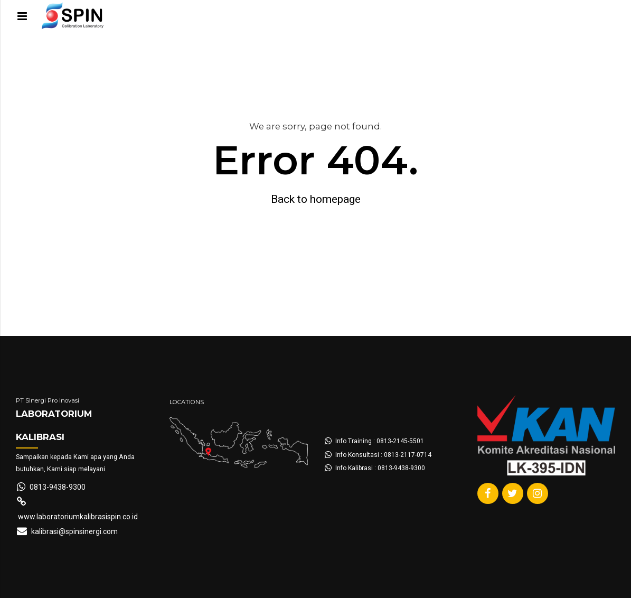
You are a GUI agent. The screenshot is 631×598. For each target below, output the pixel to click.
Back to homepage (316, 199)
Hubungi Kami (331, 66)
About (263, 66)
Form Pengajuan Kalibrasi (77, 66)
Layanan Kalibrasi (189, 66)
